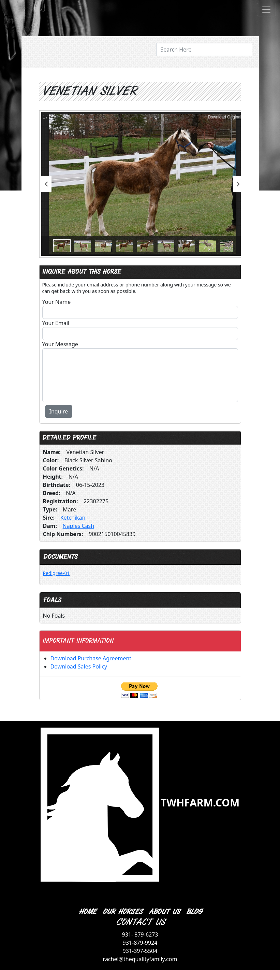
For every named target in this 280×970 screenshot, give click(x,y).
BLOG (194, 912)
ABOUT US (164, 912)
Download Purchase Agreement (91, 658)
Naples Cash (78, 526)
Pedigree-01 (56, 573)
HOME (87, 912)
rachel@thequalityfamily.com (140, 959)
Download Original (224, 117)
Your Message (60, 344)
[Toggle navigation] (266, 9)
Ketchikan (73, 517)
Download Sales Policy (78, 666)
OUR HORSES (122, 912)
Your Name (56, 302)
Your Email (56, 323)
